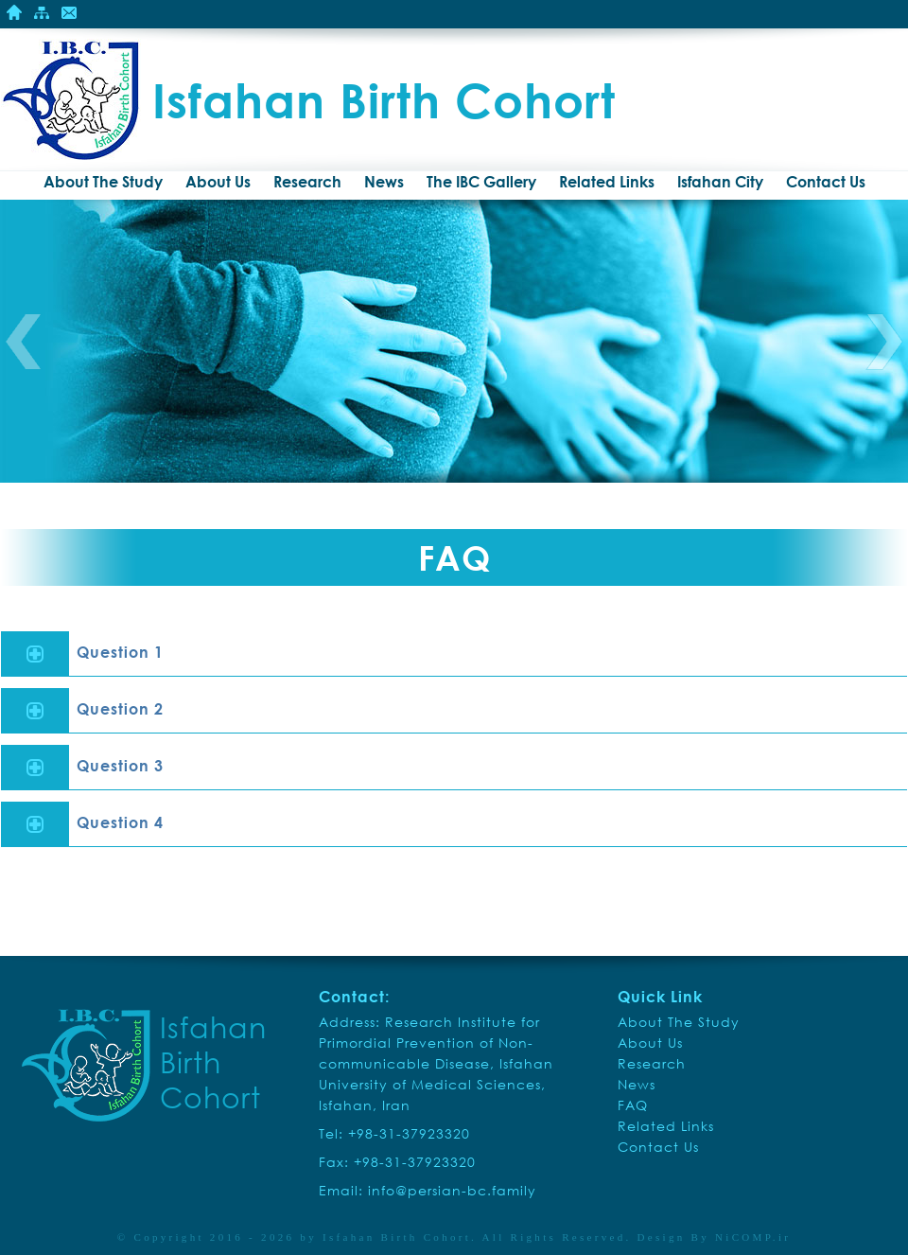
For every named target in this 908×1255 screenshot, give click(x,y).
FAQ (633, 1105)
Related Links (607, 181)
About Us (218, 181)
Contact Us (69, 12)
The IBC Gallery (481, 181)
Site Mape (41, 12)
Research (307, 181)
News (384, 181)
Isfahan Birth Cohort (397, 1237)
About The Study (103, 181)
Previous (24, 341)
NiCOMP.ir (753, 1237)
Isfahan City (720, 181)
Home (14, 12)
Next (884, 341)
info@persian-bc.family (452, 1190)
